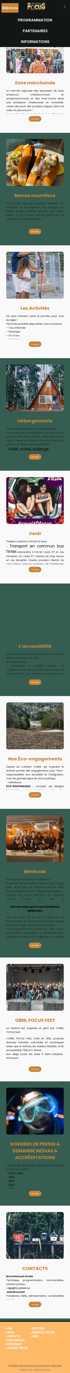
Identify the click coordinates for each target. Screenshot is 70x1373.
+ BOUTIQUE (37, 1328)
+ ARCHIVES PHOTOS (42, 1332)
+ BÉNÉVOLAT (13, 1344)
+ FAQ (8, 1328)
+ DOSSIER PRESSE (16, 1348)
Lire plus (35, 119)
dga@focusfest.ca (19, 1288)
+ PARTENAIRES (14, 1340)
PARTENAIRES (35, 30)
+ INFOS (9, 1332)
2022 (11, 1185)
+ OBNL (34, 1336)
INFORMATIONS (35, 41)
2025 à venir (15, 1173)
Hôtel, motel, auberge (28, 449)
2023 (11, 1181)
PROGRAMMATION (35, 20)
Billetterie (10, 8)
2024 (11, 1177)
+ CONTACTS (12, 1336)
